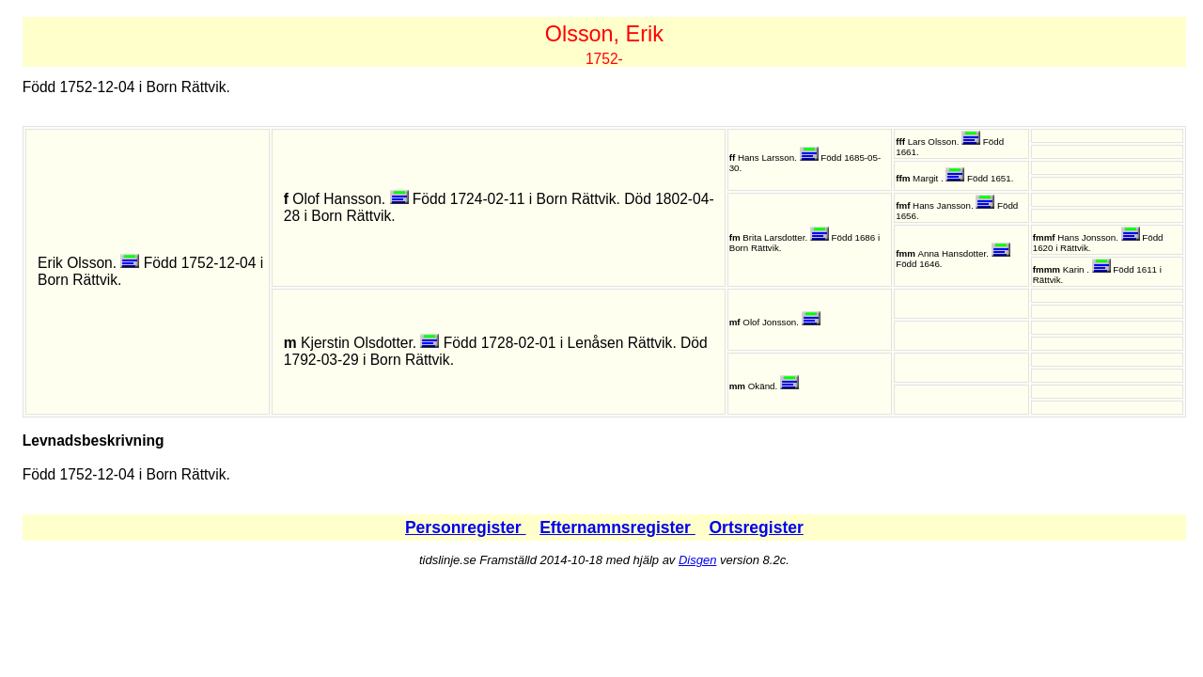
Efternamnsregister (617, 527)
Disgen (697, 560)
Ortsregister (756, 527)
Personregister (465, 527)
